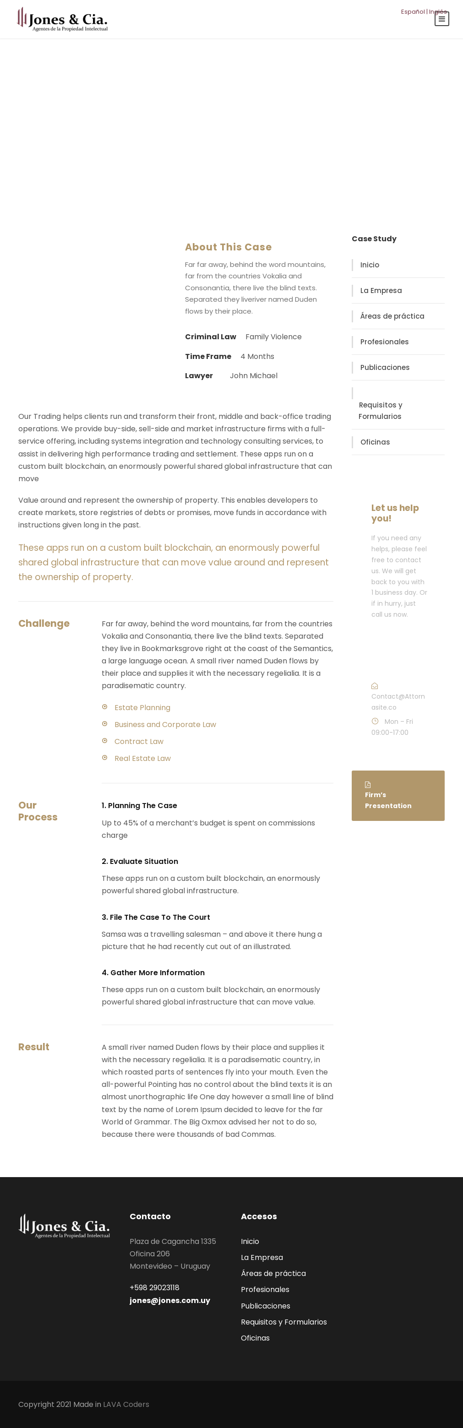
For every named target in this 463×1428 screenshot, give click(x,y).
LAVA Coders (126, 1404)
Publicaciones (385, 367)
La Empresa (381, 290)
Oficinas (375, 442)
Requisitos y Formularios (381, 411)
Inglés (438, 11)
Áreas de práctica (392, 316)
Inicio (369, 265)
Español (413, 11)
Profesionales (384, 342)
